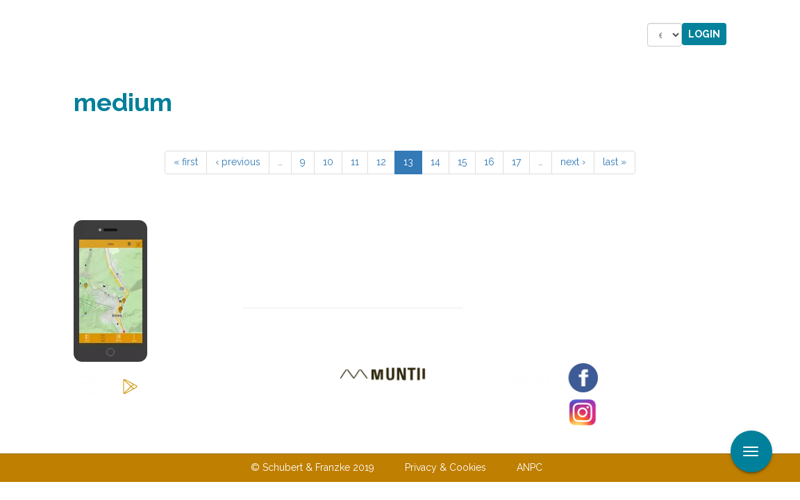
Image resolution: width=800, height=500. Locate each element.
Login (704, 34)
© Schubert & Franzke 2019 (312, 467)
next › (572, 161)
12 (381, 161)
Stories (398, 34)
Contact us (373, 438)
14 (435, 161)
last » (614, 161)
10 (328, 161)
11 (355, 161)
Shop (443, 34)
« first (186, 161)
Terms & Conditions (471, 438)
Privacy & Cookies (445, 467)
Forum (486, 34)
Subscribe (512, 319)
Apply (789, 12)
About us (298, 438)
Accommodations (325, 34)
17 (516, 161)
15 (462, 161)
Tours (256, 34)
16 (489, 161)
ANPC (529, 467)
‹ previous (237, 161)
